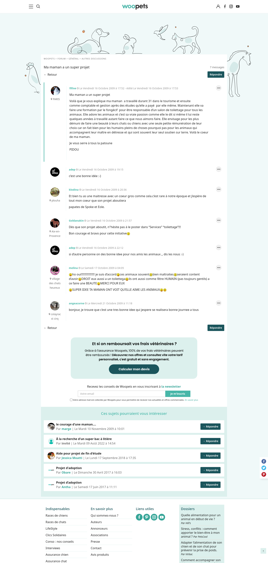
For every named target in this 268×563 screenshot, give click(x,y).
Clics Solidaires (56, 535)
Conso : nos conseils (60, 542)
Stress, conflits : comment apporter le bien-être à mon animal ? (200, 533)
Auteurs (96, 522)
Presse (95, 542)
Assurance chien (57, 555)
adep (55, 172)
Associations (99, 535)
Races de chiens (57, 515)
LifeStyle (51, 528)
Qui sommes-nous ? (104, 515)
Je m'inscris (177, 394)
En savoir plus (191, 400)
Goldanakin (55, 223)
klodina (55, 192)
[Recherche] (38, 6)
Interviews (53, 548)
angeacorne (55, 305)
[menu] (31, 6)
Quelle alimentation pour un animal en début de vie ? (201, 519)
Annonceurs (99, 528)
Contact (96, 548)
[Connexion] (218, 6)
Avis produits (100, 555)
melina (55, 270)
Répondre (216, 74)
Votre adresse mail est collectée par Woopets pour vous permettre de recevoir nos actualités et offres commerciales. (134, 400)
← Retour (50, 74)
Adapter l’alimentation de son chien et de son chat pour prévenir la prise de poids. (201, 548)
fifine (55, 90)
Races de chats (56, 522)
